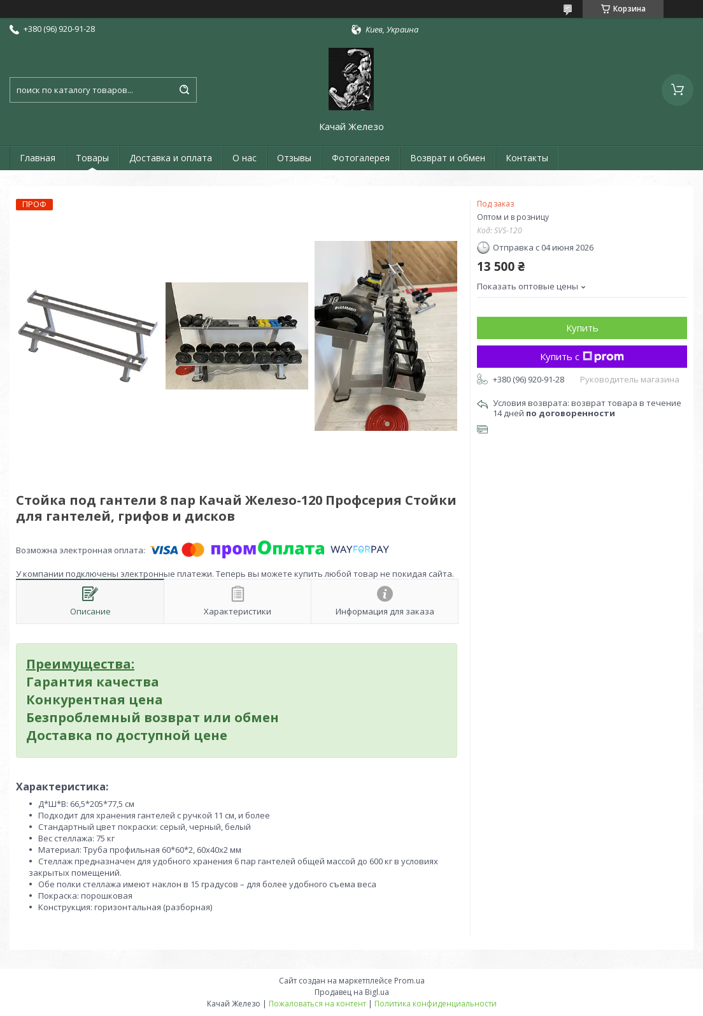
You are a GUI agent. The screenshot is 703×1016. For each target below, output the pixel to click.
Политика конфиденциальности (435, 1003)
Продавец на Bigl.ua (352, 992)
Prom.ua (409, 980)
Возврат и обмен (447, 158)
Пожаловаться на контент (317, 1003)
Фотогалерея (361, 158)
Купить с (582, 356)
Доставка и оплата (170, 158)
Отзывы (294, 158)
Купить (582, 327)
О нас (244, 158)
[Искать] (184, 90)
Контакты (527, 158)
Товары (92, 158)
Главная (37, 158)
